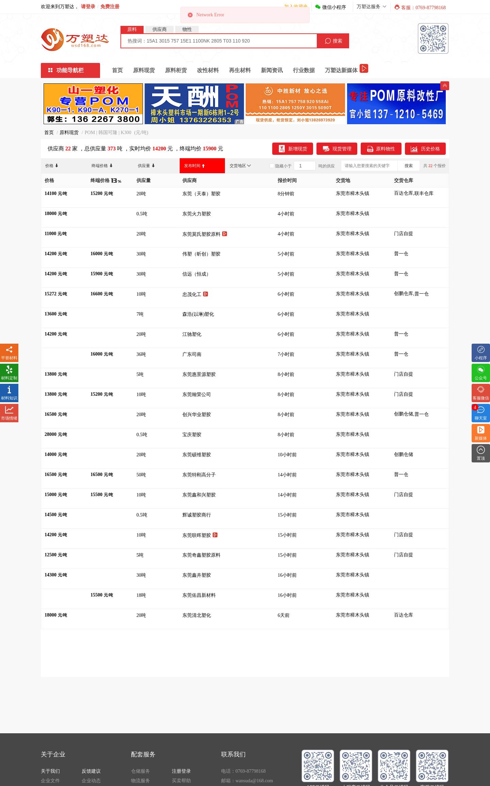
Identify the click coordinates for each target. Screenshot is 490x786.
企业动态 (91, 780)
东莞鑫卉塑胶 (197, 575)
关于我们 (50, 771)
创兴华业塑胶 (197, 414)
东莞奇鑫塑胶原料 (202, 555)
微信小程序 (330, 7)
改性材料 (208, 70)
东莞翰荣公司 (197, 394)
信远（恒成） (197, 274)
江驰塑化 (192, 334)
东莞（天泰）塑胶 (202, 193)
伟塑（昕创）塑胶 (202, 254)
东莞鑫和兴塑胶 (199, 494)
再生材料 (240, 70)
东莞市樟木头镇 (352, 193)
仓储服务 (140, 771)
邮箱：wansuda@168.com (247, 780)
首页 (117, 70)
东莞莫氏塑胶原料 (204, 234)
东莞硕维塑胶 (197, 454)
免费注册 (109, 6)
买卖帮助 (181, 780)
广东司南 (192, 354)
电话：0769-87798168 (243, 771)
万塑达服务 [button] (372, 6)
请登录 (88, 6)
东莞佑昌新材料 (199, 595)
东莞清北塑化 (197, 615)
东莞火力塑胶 (197, 213)
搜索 (409, 165)
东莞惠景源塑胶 (199, 374)
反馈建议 (91, 771)
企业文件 (50, 780)
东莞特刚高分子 (199, 474)
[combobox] (219, 41)
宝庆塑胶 (192, 434)
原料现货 (144, 70)
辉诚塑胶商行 (197, 515)
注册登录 (181, 771)
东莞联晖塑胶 (200, 535)
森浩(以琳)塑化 (198, 314)
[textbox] (219, 41)
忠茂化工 (195, 294)
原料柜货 (176, 70)
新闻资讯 (272, 70)
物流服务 (140, 780)
